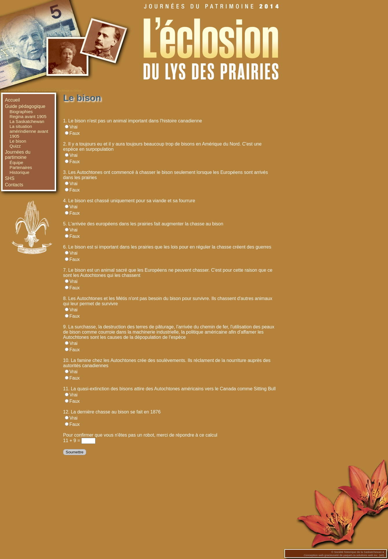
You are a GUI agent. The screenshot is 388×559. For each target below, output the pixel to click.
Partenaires (21, 167)
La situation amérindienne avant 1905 (29, 131)
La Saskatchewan (27, 121)
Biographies (21, 111)
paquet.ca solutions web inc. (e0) (363, 555)
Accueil (12, 100)
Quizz (15, 146)
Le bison (18, 141)
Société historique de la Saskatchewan (358, 552)
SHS (9, 178)
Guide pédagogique (25, 106)
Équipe (16, 162)
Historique (19, 172)
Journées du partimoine (17, 155)
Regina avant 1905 (28, 116)
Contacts (14, 184)
